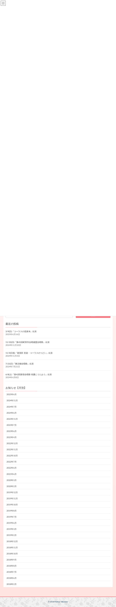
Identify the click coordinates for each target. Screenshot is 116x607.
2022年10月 (12, 455)
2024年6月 (12, 413)
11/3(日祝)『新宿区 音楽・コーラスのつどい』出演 (29, 353)
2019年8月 (12, 510)
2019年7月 (12, 517)
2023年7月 (12, 425)
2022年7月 (12, 461)
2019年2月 (12, 535)
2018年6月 (12, 578)
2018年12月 (12, 541)
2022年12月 (12, 443)
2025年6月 (12, 394)
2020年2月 (12, 486)
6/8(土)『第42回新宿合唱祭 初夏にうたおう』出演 (29, 374)
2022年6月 (12, 468)
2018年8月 (12, 566)
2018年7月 (12, 572)
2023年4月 (12, 437)
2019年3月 (12, 529)
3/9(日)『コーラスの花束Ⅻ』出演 (21, 331)
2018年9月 (12, 559)
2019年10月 (12, 504)
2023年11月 (12, 419)
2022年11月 (12, 449)
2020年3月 (12, 480)
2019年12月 (12, 492)
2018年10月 (12, 553)
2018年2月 (12, 584)
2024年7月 (12, 406)
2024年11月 (12, 400)
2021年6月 (12, 474)
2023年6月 (12, 431)
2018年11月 (12, 547)
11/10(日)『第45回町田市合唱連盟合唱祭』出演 (27, 342)
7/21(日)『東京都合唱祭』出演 (20, 363)
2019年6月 (12, 523)
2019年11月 (12, 498)
